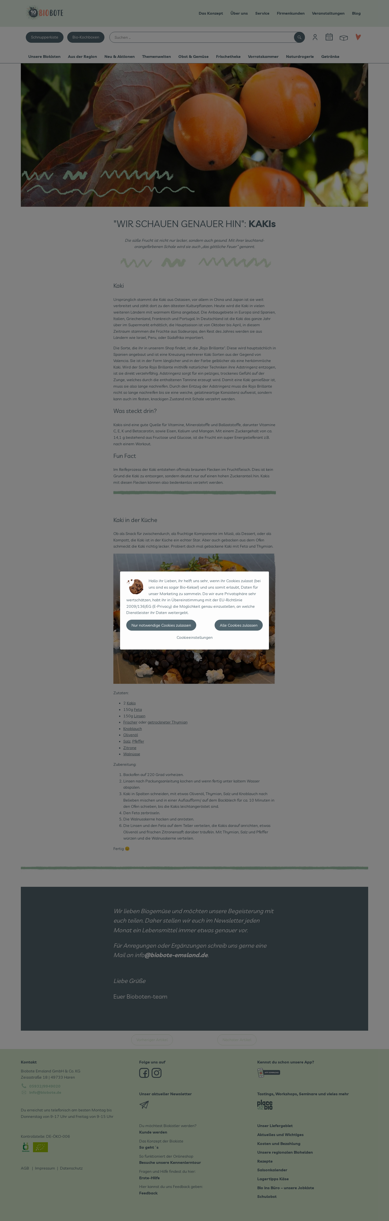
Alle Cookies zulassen (239, 625)
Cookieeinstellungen (195, 637)
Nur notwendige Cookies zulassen (161, 625)
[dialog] (194, 610)
